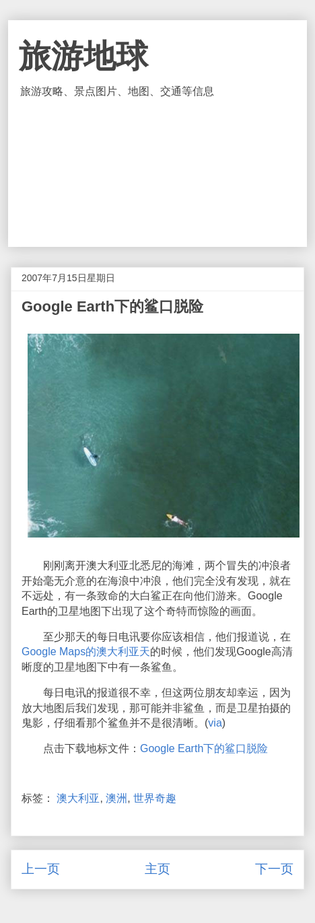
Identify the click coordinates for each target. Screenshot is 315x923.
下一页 (274, 869)
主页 (157, 869)
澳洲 (116, 798)
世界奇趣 (154, 798)
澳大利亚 (78, 798)
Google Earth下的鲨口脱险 (204, 748)
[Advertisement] (158, 173)
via (214, 723)
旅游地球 (83, 56)
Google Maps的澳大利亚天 (86, 651)
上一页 (41, 869)
